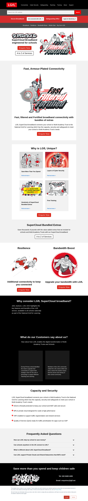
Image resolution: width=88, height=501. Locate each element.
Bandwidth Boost (42, 25)
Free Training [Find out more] (51, 200)
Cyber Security (34, 5)
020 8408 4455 (67, 476)
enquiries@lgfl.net (68, 480)
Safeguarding (44, 5)
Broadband (26, 25)
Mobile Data (52, 25)
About (65, 5)
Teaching (52, 5)
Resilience (33, 25)
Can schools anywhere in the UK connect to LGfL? (31, 445)
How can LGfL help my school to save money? (30, 440)
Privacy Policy (58, 489)
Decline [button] (73, 497)
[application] (60, 313)
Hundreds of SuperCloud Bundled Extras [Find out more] (30, 203)
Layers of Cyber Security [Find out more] (55, 170)
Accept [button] (66, 497)
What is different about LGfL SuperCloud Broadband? (32, 450)
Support (71, 5)
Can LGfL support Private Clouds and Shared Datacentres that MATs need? (40, 455)
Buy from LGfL (61, 25)
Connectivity (24, 5)
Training (59, 5)
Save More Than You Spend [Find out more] (30, 171)
